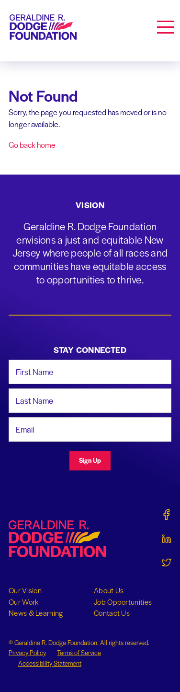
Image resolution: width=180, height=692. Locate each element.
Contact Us (112, 613)
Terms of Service (79, 652)
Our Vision (25, 590)
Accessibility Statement (49, 663)
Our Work (23, 602)
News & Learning (36, 613)
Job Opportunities (123, 602)
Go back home (32, 144)
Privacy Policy (27, 652)
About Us (109, 590)
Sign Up (90, 460)
